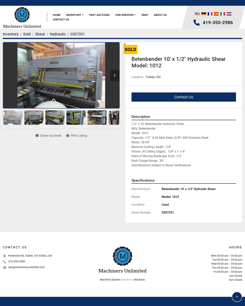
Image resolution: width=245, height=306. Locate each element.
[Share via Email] (48, 135)
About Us (160, 14)
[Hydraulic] (58, 34)
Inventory (73, 14)
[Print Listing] (77, 135)
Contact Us (61, 19)
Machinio (139, 279)
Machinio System (110, 279)
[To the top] (237, 297)
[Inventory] (11, 34)
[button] (74, 15)
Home (56, 14)
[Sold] (27, 34)
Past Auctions (99, 14)
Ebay (145, 14)
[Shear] (40, 34)
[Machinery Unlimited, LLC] (122, 259)
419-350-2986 (218, 22)
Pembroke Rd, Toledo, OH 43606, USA (30, 255)
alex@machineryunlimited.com (26, 267)
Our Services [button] (124, 14)
